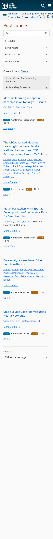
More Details (12, 113)
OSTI (11, 128)
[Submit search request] (46, 33)
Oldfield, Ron (10, 159)
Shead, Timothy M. (26, 272)
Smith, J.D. (8, 176)
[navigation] (26, 357)
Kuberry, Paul (10, 166)
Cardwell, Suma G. (31, 173)
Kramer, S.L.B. (25, 159)
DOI (5, 128)
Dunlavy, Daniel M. (30, 321)
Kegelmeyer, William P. (32, 269)
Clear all (25, 71)
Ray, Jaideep (25, 166)
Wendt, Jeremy (11, 269)
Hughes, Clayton (12, 173)
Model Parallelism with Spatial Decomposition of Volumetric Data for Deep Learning (25, 212)
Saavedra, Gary (24, 107)
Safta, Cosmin (28, 276)
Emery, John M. (38, 162)
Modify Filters (16, 61)
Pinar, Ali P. (9, 272)
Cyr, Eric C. (9, 107)
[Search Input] (26, 33)
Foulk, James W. (20, 162)
